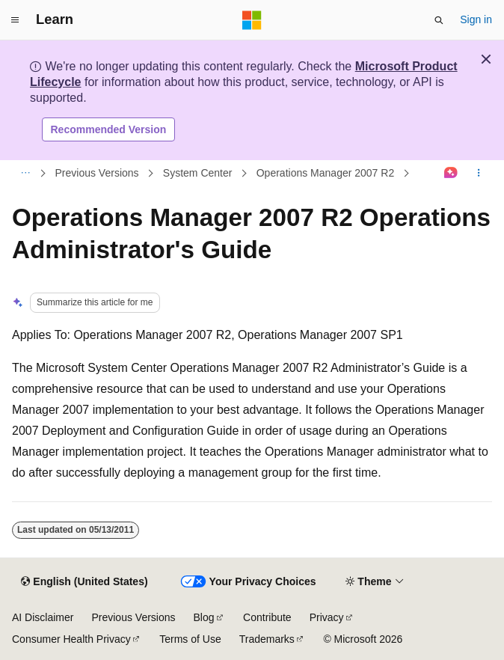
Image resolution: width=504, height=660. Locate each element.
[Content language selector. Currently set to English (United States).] (84, 582)
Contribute (267, 617)
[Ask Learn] (451, 174)
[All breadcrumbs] (25, 174)
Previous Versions (97, 173)
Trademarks (267, 639)
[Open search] (439, 20)
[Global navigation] (15, 20)
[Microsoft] (252, 20)
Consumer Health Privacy (71, 639)
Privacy (327, 617)
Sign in (476, 19)
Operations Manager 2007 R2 (325, 173)
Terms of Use (190, 639)
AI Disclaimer (42, 617)
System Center (198, 173)
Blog (204, 617)
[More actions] (479, 174)
